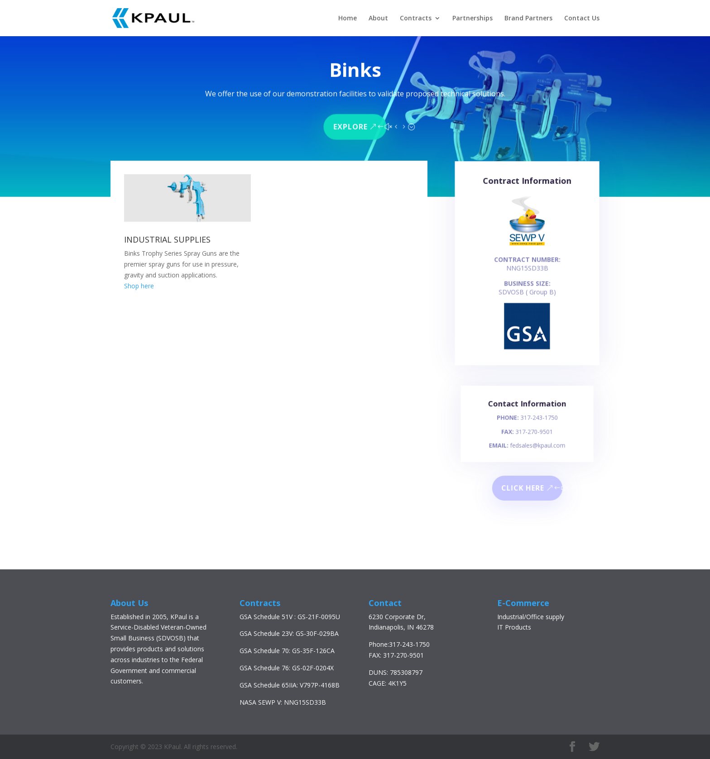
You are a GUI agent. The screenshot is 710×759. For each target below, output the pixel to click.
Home (347, 18)
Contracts (416, 18)
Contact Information (527, 408)
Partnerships (472, 18)
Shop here (139, 286)
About (378, 18)
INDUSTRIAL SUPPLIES (167, 239)
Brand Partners (528, 18)
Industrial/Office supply (530, 616)
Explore (350, 125)
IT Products (514, 627)
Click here (523, 488)
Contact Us (582, 18)
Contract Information (527, 188)
